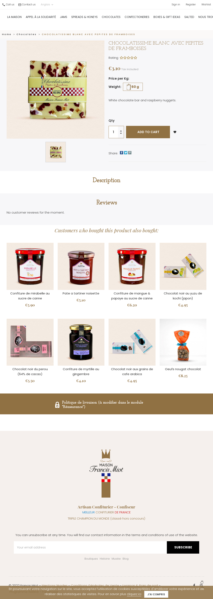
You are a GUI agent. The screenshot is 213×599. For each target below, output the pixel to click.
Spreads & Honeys (84, 19)
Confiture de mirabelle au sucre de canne (30, 295)
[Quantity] (113, 132)
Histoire (105, 559)
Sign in (176, 4)
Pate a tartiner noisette (81, 293)
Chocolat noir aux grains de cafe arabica (132, 371)
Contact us (29, 4)
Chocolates (111, 19)
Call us (10, 4)
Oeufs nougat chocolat (183, 369)
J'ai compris (156, 594)
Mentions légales (55, 585)
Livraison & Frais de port (140, 585)
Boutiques (91, 559)
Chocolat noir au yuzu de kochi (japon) (183, 295)
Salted (189, 19)
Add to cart (148, 132)
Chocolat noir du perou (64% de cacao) (30, 371)
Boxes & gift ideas (166, 19)
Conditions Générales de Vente (95, 585)
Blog (126, 559)
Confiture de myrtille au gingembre (81, 371)
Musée (116, 559)
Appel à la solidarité (41, 19)
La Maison (14, 19)
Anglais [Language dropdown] (47, 4)
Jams (63, 19)
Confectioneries (137, 19)
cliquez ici (134, 594)
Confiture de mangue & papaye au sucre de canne (132, 295)
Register (191, 4)
